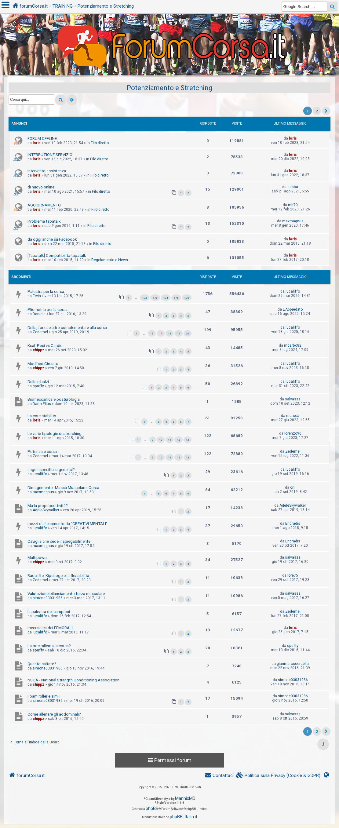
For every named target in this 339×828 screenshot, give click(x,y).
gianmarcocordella (293, 664)
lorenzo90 (292, 433)
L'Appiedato (293, 309)
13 (187, 440)
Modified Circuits (42, 363)
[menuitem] (278, 776)
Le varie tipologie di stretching (54, 433)
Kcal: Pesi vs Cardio (45, 345)
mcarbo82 (292, 345)
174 (165, 298)
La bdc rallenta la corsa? (49, 646)
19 (178, 333)
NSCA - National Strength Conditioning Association (73, 680)
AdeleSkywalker (46, 510)
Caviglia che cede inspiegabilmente (58, 541)
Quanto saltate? (41, 664)
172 (144, 298)
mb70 (293, 205)
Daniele (39, 314)
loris (37, 143)
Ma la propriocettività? (47, 505)
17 (160, 333)
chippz (38, 350)
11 (169, 440)
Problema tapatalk (44, 221)
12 (178, 440)
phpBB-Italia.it (183, 816)
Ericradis (292, 523)
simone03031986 (48, 598)
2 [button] (317, 111)
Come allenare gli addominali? (54, 714)
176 (186, 298)
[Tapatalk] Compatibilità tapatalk (56, 255)
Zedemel (40, 332)
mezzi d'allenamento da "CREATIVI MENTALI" (67, 523)
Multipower (37, 557)
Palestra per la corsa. (46, 291)
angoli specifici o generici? (51, 469)
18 (169, 333)
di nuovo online (40, 187)
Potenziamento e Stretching (170, 88)
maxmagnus (293, 221)
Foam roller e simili (43, 696)
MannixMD (185, 798)
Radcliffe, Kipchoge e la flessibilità (58, 575)
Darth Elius (42, 404)
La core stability (41, 416)
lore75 (292, 575)
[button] (326, 111)
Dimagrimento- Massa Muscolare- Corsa (63, 487)
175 (176, 298)
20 (187, 333)
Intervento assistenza (46, 171)
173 (155, 298)
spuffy (38, 386)
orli (292, 487)
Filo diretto (100, 143)
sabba (292, 187)
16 (151, 333)
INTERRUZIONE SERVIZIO (49, 154)
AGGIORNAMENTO (44, 205)
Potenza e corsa (42, 451)
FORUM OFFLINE (42, 138)
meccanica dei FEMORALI (50, 628)
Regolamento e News (109, 260)
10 (160, 440)
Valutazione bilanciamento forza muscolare (66, 593)
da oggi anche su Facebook (52, 239)
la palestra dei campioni (48, 611)
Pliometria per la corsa (47, 309)
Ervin (37, 296)
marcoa (292, 416)
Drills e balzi (38, 381)
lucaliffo (293, 291)
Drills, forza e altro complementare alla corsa (67, 327)
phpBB (152, 808)
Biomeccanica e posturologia (53, 399)
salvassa (293, 399)
